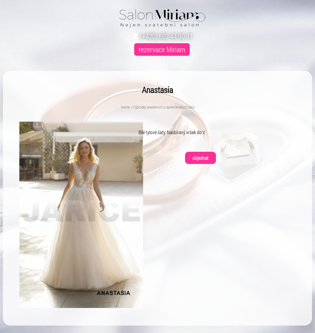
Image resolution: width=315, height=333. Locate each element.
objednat (200, 158)
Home (125, 107)
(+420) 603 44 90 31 (162, 36)
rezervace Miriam (162, 49)
